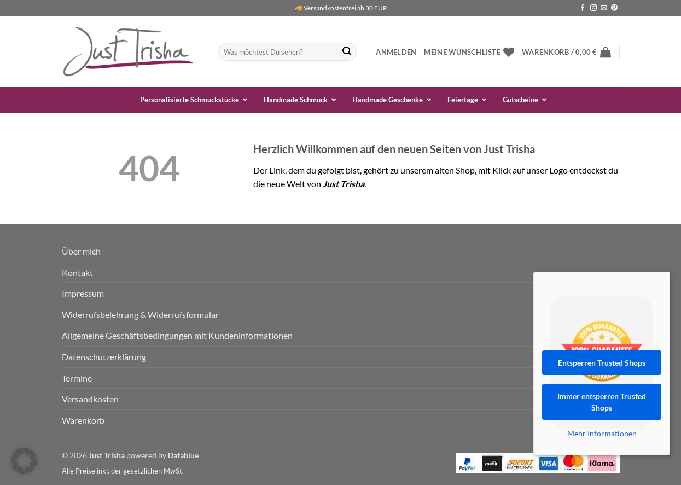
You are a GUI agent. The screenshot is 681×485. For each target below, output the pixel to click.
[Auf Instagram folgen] (593, 8)
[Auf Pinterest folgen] (614, 8)
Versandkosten (90, 399)
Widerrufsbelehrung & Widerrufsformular (140, 314)
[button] (396, 52)
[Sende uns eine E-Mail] (604, 8)
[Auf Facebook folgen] (582, 8)
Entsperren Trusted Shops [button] (601, 362)
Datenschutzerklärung (104, 356)
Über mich (81, 251)
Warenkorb (83, 420)
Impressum (83, 293)
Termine (77, 378)
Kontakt (77, 272)
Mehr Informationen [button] (602, 433)
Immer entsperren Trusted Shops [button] (601, 401)
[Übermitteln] (346, 52)
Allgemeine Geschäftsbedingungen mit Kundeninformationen (177, 335)
